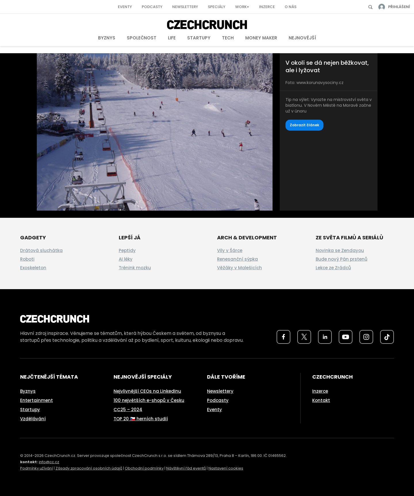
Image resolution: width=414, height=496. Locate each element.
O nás (290, 6)
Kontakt (321, 400)
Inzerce (267, 6)
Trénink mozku (135, 268)
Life (172, 38)
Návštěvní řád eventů (186, 468)
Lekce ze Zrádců (333, 268)
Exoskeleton (33, 268)
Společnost (141, 38)
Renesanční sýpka (237, 259)
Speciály (216, 6)
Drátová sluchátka (41, 250)
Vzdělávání (33, 419)
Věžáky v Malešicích (239, 268)
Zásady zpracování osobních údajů (88, 468)
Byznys (106, 38)
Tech (228, 38)
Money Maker (261, 38)
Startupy (198, 38)
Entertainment (36, 400)
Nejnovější (302, 38)
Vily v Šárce (229, 250)
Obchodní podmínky (144, 468)
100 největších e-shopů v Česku (149, 400)
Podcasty (152, 6)
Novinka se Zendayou (340, 250)
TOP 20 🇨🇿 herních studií (141, 419)
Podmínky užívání (36, 468)
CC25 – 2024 (128, 410)
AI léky (126, 259)
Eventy (125, 6)
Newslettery (185, 6)
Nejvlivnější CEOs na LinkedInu (147, 391)
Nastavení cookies (225, 468)
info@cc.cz (49, 462)
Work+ (242, 6)
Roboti (27, 259)
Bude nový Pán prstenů (341, 259)
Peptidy (127, 250)
